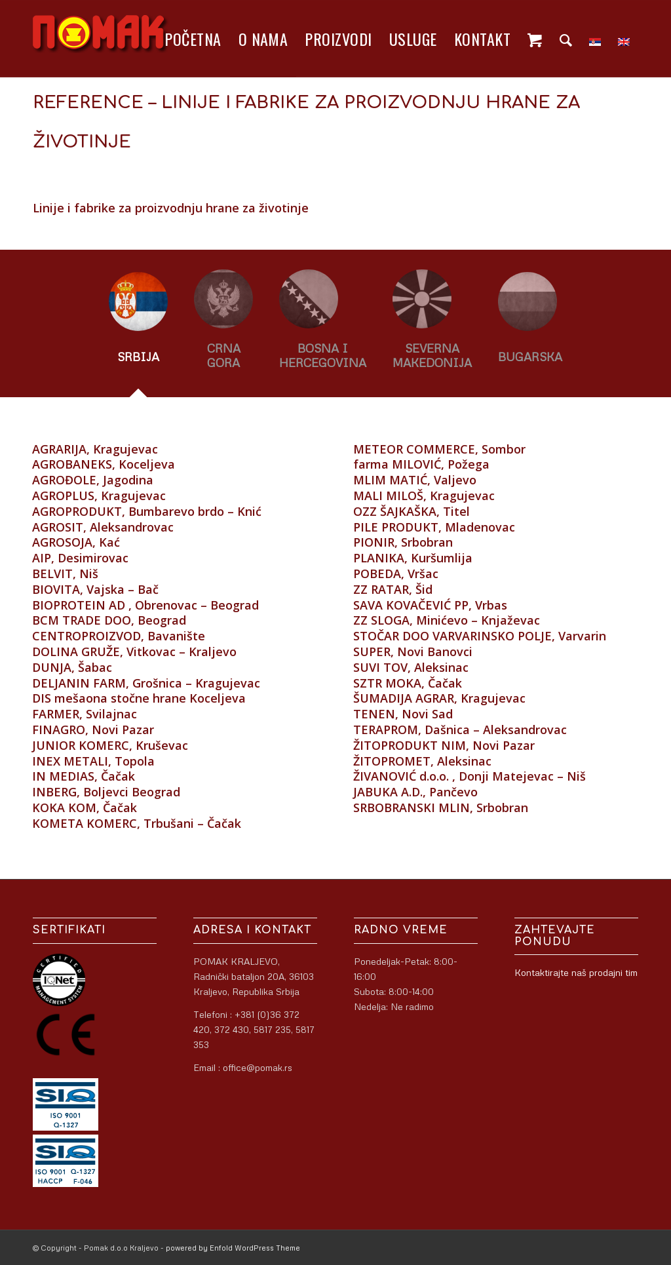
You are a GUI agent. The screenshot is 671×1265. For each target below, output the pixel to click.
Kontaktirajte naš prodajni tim (576, 972)
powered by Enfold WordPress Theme (233, 1247)
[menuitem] (192, 39)
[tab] (138, 329)
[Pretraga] (566, 39)
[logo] (101, 39)
